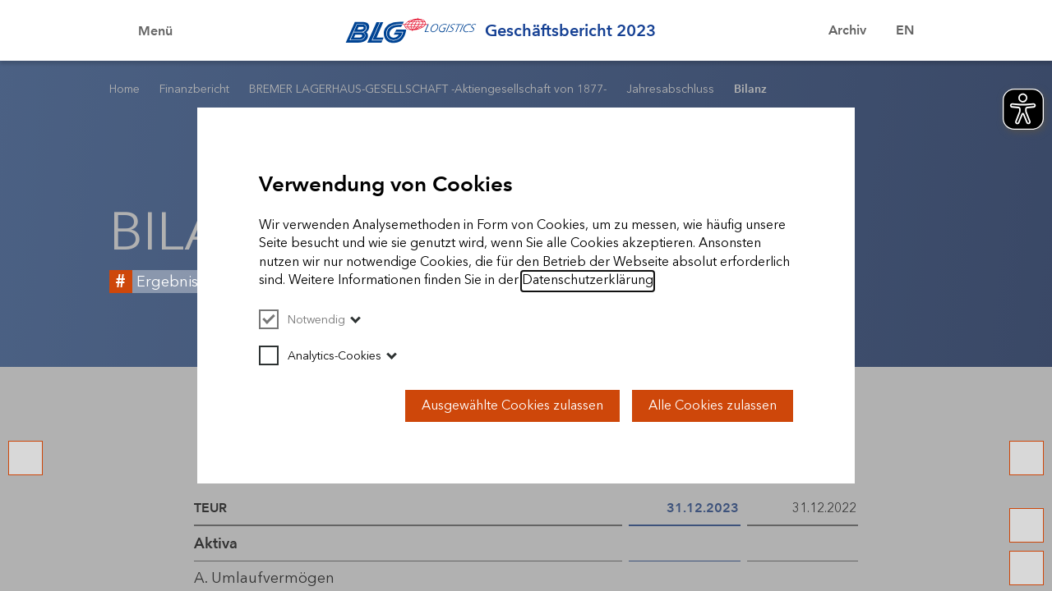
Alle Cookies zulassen (712, 405)
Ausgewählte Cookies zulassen (512, 405)
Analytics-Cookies (320, 355)
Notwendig (302, 319)
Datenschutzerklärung (587, 279)
